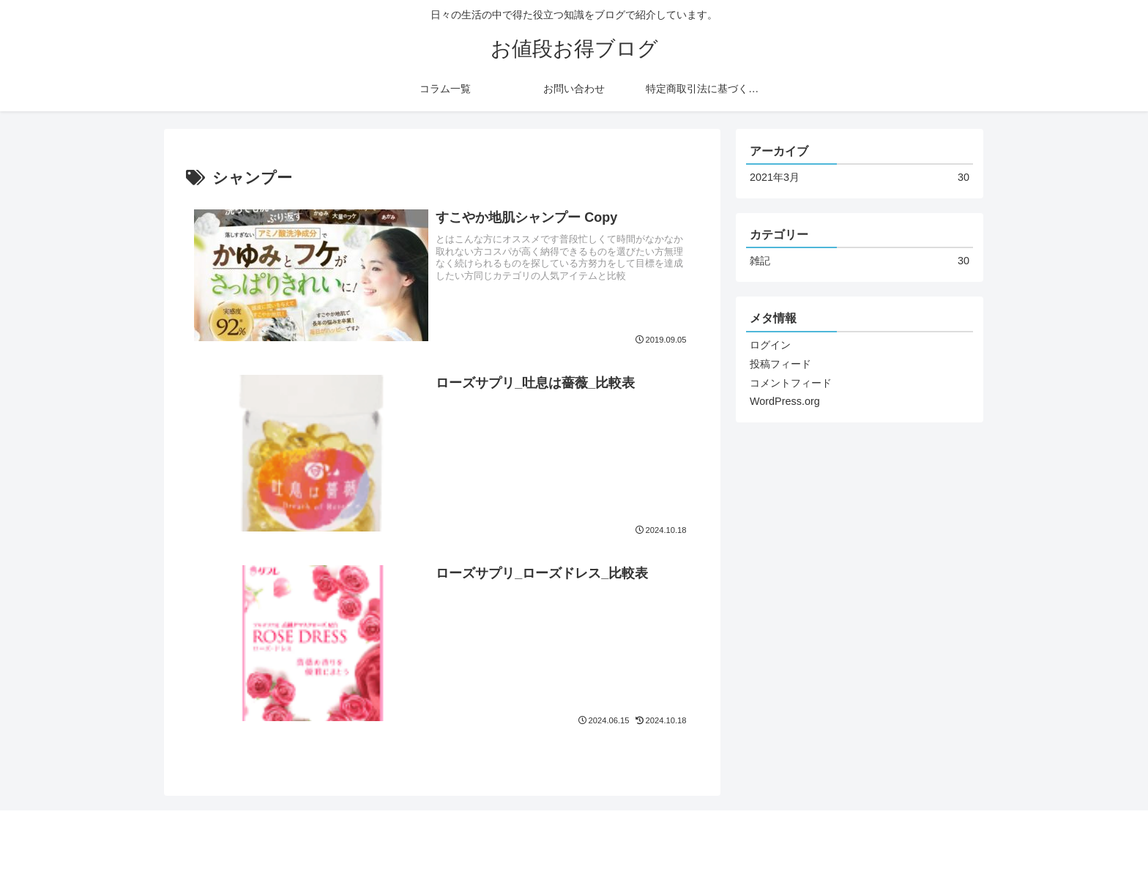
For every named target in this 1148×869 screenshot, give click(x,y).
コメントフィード (791, 383)
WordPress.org (785, 401)
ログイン (770, 345)
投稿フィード (780, 364)
